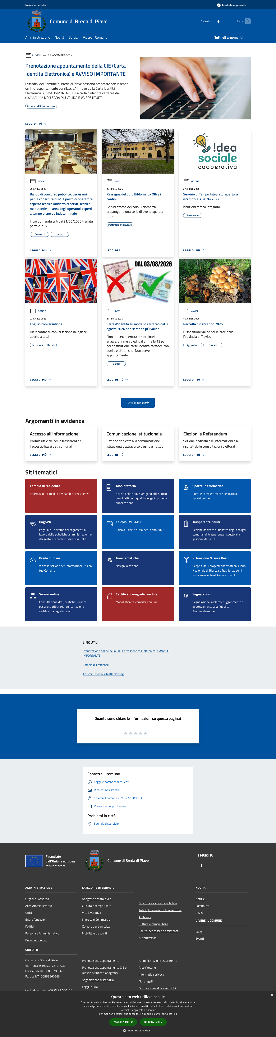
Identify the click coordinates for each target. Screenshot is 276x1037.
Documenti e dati (36, 940)
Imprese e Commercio (96, 919)
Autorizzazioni (148, 937)
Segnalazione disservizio (98, 979)
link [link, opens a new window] (175, 1013)
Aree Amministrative (39, 905)
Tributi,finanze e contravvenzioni (160, 910)
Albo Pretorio (147, 967)
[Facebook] (212, 21)
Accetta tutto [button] (123, 1022)
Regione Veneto (35, 5)
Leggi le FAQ (90, 986)
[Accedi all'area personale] (231, 5)
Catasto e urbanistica (96, 926)
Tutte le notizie (138, 402)
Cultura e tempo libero (96, 905)
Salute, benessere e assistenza (159, 931)
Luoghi (200, 931)
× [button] (271, 995)
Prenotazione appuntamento (100, 960)
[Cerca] (246, 21)
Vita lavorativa (91, 912)
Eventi (200, 938)
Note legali (146, 981)
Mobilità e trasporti (94, 933)
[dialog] (138, 1014)
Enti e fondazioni (36, 919)
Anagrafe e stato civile (96, 898)
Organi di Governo (37, 898)
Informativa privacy (151, 974)
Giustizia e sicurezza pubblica (158, 903)
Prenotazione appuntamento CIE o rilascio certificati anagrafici (104, 970)
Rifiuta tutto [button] (153, 1021)
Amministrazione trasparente (158, 960)
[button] (138, 1030)
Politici (29, 926)
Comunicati (203, 905)
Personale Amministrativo (42, 933)
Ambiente (145, 917)
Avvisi (36, 55)
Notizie (191, 181)
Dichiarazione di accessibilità (157, 988)
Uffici (28, 912)
